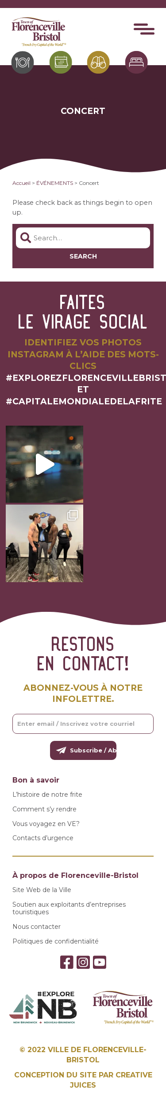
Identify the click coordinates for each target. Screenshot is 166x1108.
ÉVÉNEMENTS (54, 183)
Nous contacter (36, 927)
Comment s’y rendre (44, 809)
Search (83, 256)
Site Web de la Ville (41, 890)
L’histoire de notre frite (47, 795)
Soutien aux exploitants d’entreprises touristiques (69, 908)
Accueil (21, 183)
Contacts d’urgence (42, 838)
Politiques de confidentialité (55, 941)
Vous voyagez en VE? (46, 824)
